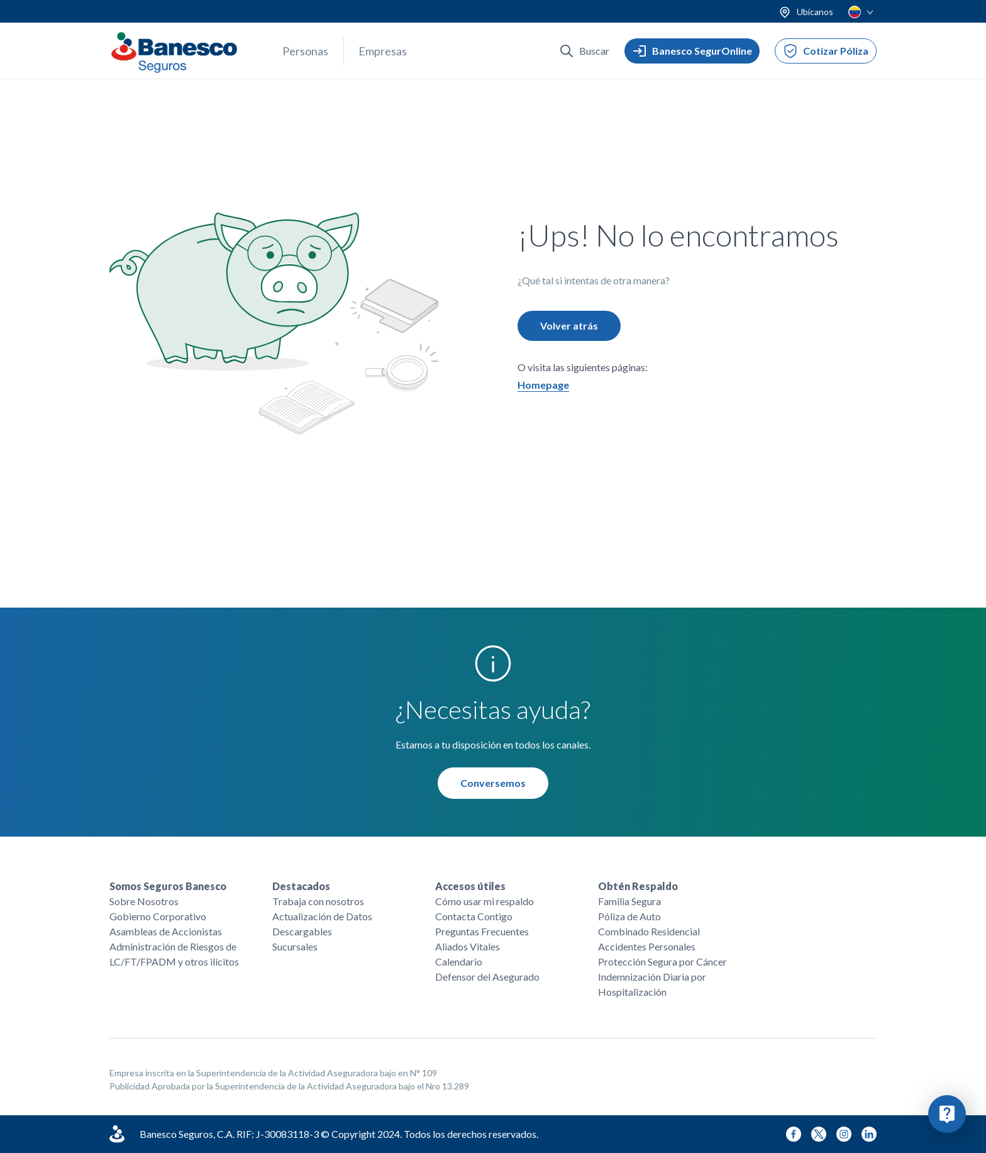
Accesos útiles (470, 886)
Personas (305, 51)
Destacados (301, 886)
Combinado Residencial (649, 931)
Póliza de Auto (629, 916)
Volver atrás (569, 325)
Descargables (302, 931)
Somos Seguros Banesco (167, 886)
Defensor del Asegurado (487, 977)
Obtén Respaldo (638, 886)
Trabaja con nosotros (318, 901)
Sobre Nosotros (144, 901)
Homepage (543, 385)
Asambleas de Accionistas (165, 931)
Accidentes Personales (646, 946)
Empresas (382, 51)
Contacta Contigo (473, 916)
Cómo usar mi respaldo (484, 901)
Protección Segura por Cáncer (662, 961)
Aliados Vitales (467, 946)
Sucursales (295, 946)
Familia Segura (629, 901)
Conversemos (493, 783)
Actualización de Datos (322, 916)
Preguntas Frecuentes (482, 931)
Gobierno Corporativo (157, 916)
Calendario (458, 961)
